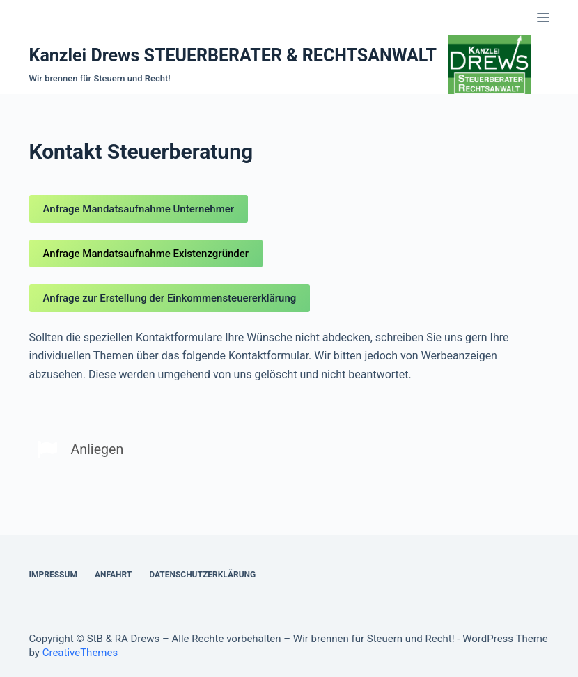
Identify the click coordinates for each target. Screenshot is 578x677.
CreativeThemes (80, 652)
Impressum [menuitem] (53, 574)
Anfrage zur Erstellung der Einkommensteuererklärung (170, 298)
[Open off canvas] (543, 17)
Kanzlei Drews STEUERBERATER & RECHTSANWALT (233, 55)
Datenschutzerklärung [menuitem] (202, 574)
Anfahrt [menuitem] (113, 574)
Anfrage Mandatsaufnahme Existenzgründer (146, 253)
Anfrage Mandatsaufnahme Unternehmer (139, 209)
